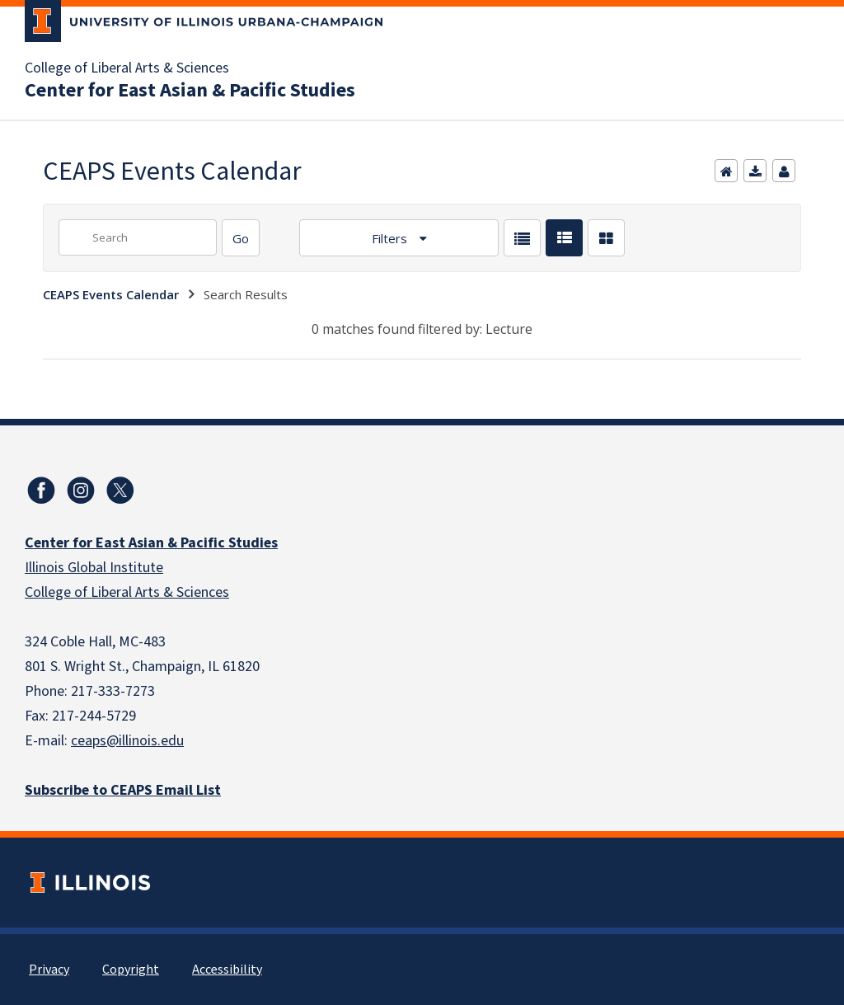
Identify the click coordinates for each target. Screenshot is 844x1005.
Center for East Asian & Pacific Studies (190, 90)
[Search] (241, 237)
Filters (391, 238)
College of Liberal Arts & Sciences (127, 68)
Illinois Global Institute (94, 567)
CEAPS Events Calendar (111, 294)
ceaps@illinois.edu (127, 740)
